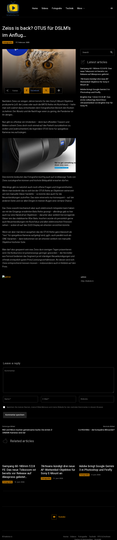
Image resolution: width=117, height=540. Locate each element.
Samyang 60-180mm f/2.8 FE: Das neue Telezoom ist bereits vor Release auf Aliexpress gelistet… (97, 71)
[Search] (111, 52)
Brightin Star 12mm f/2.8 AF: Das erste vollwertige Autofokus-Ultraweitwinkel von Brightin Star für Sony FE (96, 97)
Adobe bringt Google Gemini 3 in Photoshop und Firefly (94, 89)
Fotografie (7, 42)
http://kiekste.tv (87, 281)
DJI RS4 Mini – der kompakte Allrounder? (96, 429)
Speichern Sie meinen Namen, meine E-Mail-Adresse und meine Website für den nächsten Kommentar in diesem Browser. (55, 407)
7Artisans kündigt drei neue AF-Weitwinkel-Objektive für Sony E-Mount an (97, 81)
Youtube (61, 514)
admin (83, 277)
